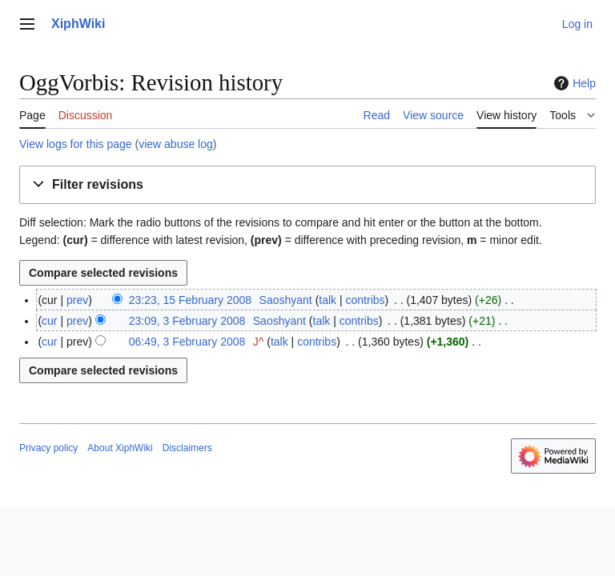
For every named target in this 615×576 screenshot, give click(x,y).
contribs (365, 300)
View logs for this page (75, 144)
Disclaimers (187, 448)
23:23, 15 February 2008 (190, 300)
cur (49, 320)
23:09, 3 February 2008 (187, 320)
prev (77, 300)
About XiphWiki (119, 448)
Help (573, 83)
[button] (307, 185)
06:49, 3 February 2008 (187, 341)
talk (327, 300)
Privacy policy (48, 448)
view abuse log (176, 144)
